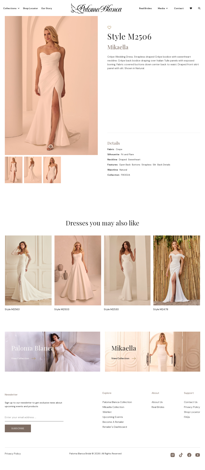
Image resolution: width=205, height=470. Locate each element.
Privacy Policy (192, 407)
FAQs (187, 417)
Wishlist (107, 412)
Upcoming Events (113, 417)
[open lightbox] (13, 170)
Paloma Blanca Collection (117, 402)
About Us (157, 402)
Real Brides (145, 8)
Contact (179, 8)
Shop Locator (30, 8)
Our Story (46, 8)
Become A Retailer (113, 422)
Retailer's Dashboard (115, 427)
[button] (11, 8)
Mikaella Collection (113, 407)
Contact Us (190, 402)
